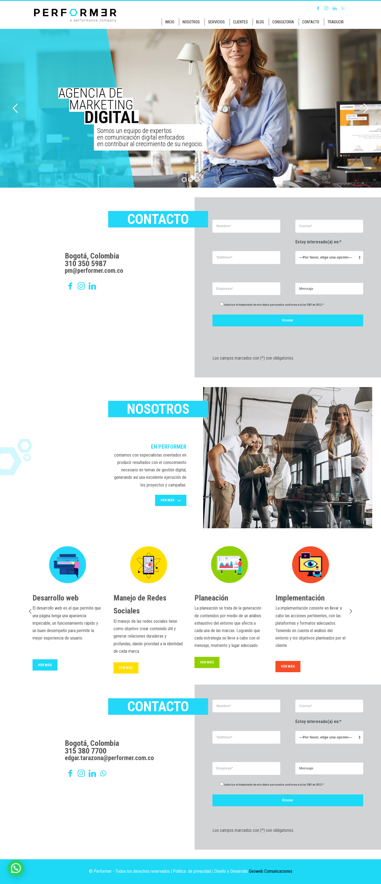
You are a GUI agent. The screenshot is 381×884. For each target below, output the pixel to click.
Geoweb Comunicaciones (270, 871)
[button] (16, 868)
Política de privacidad (192, 871)
